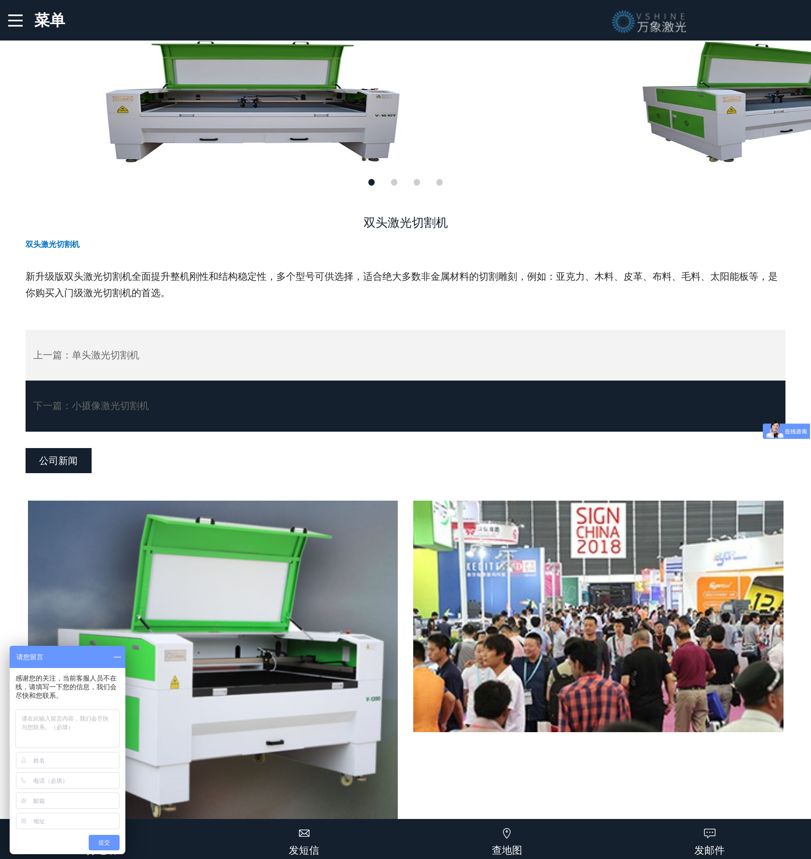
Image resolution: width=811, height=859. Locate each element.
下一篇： (91, 405)
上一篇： (86, 355)
